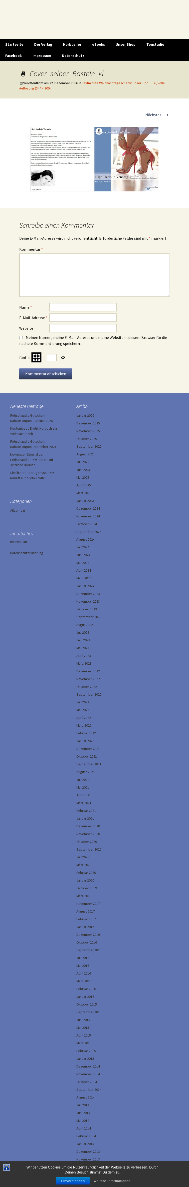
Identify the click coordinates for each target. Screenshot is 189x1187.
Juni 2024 (83, 555)
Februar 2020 (86, 872)
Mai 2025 (82, 477)
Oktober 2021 (86, 756)
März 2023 (83, 663)
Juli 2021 (82, 779)
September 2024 (88, 531)
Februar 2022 (86, 733)
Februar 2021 (86, 810)
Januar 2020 (85, 880)
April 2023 (83, 655)
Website (26, 328)
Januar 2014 (85, 1144)
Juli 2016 (82, 958)
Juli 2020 (82, 857)
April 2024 (83, 570)
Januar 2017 (85, 927)
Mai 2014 (82, 1120)
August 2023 (85, 624)
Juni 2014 (83, 1113)
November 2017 (88, 903)
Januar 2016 (85, 996)
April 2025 (83, 485)
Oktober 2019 (86, 888)
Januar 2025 (85, 500)
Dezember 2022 (88, 671)
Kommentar (31, 249)
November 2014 (88, 1074)
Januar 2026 (85, 415)
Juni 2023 (83, 640)
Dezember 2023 (88, 593)
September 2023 (88, 617)
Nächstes (157, 114)
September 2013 (88, 1167)
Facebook (13, 55)
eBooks (98, 44)
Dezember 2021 (88, 748)
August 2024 (85, 539)
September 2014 (88, 1089)
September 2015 (88, 1012)
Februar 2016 (86, 989)
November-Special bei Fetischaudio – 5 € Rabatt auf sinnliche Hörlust (31, 459)
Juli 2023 (82, 632)
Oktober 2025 (86, 438)
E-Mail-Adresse (33, 317)
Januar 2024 (85, 586)
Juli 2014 (82, 1105)
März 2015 (83, 1043)
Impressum (41, 55)
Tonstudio (155, 44)
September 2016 (88, 950)
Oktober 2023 (86, 609)
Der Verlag (43, 44)
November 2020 (88, 834)
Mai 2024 (82, 562)
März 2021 (83, 803)
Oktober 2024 (86, 524)
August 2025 (85, 454)
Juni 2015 (83, 1020)
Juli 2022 (82, 702)
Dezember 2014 (88, 1066)
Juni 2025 (83, 469)
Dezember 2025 (88, 423)
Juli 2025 (82, 462)
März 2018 (83, 896)
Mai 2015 (82, 1027)
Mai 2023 (82, 648)
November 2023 (88, 601)
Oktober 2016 (86, 942)
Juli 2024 (82, 547)
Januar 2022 (85, 741)
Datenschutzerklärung (26, 553)
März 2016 (83, 981)
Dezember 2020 (88, 826)
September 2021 (88, 764)
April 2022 (83, 717)
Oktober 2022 (86, 686)
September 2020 (88, 849)
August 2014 (85, 1097)
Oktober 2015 (86, 1004)
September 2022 (88, 694)
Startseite (14, 44)
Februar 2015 (86, 1051)
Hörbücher (72, 44)
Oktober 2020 (86, 841)
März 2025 (83, 493)
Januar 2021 (85, 818)
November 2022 (88, 679)
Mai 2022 (82, 710)
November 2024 (88, 516)
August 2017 (85, 911)
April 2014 (83, 1128)
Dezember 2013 (88, 1151)
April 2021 (83, 795)
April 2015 (83, 1035)
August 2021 (85, 772)
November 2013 (88, 1159)
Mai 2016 (82, 965)
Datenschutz (73, 55)
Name (25, 307)
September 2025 (88, 446)
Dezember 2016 (88, 934)
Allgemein (17, 510)
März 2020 (83, 865)
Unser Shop (126, 44)
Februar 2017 (86, 919)
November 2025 (88, 431)
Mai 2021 (82, 787)
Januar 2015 (85, 1058)
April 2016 (83, 973)
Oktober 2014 (86, 1082)
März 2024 (83, 578)
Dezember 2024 (88, 508)
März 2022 (83, 725)
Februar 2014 (86, 1136)
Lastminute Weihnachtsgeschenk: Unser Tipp (115, 83)
